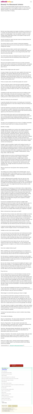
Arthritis (2, 390)
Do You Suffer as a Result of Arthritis (6, 383)
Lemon (2, 384)
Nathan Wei (13, 408)
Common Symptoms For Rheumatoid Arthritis (7, 409)
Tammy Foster (12, 411)
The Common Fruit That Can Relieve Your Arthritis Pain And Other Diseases (14, 384)
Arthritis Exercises (3, 392)
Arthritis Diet (3, 378)
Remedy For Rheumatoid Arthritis (12, 4)
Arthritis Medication (4, 381)
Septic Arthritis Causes (4, 380)
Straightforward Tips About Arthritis (6, 393)
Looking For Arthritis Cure (4, 395)
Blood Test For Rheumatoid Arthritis (6, 408)
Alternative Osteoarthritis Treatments (6, 386)
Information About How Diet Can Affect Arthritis (11, 378)
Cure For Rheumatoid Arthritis (6, 410)
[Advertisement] (10, 20)
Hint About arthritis (3, 387)
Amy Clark (12, 410)
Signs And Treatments (10, 380)
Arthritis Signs (4, 369)
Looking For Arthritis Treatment (5, 398)
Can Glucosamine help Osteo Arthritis (6, 372)
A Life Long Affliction (7, 390)
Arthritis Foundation (4, 375)
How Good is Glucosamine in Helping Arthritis (7, 389)
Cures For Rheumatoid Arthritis (6, 411)
